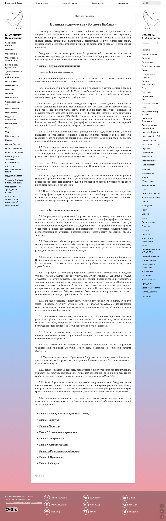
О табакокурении (13, 148)
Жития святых (148, 181)
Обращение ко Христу (149, 98)
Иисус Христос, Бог (151, 144)
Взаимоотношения (151, 197)
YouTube (133, 504)
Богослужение (149, 160)
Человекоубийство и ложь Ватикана (14, 181)
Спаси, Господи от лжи (14, 103)
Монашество (148, 172)
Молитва (146, 168)
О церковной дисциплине (11, 59)
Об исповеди (11, 81)
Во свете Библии (23, 499)
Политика (146, 275)
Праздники (147, 283)
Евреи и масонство (151, 287)
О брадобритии (12, 144)
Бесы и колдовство (151, 193)
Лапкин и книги (149, 53)
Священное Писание (10, 44)
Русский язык (148, 164)
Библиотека (42, 2)
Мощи (145, 177)
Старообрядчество (151, 256)
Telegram (133, 511)
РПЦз (144, 245)
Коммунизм (147, 271)
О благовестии (12, 136)
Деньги (145, 213)
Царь (144, 189)
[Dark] (16, 510)
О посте (9, 93)
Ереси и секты (148, 279)
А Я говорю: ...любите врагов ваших (13, 169)
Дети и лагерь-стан (151, 66)
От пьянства (11, 112)
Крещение (147, 156)
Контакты (123, 2)
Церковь (146, 148)
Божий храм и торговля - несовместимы (12, 159)
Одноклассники (59, 504)
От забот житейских (10, 118)
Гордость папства (13, 175)
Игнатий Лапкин (70, 2)
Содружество (98, 2)
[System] (12, 510)
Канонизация (148, 185)
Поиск (151, 3)
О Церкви (10, 89)
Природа (146, 234)
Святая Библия (149, 140)
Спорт (145, 217)
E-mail (132, 497)
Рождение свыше (150, 103)
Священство (147, 152)
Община (146, 58)
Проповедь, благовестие (148, 119)
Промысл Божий (150, 132)
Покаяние (146, 92)
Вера (144, 107)
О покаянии (11, 53)
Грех (144, 88)
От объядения (12, 108)
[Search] (158, 43)
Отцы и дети (11, 123)
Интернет (146, 295)
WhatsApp (95, 504)
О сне (8, 131)
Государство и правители (148, 266)
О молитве (10, 49)
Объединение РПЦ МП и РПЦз (151, 251)
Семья (145, 201)
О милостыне (11, 97)
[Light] (8, 510)
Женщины (147, 205)
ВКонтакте (95, 497)
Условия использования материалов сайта (24, 502)
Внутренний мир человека (150, 113)
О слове (9, 127)
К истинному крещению (11, 66)
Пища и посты (149, 222)
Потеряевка (147, 62)
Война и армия (149, 260)
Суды (144, 70)
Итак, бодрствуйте (14, 152)
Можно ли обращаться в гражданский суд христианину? (13, 200)
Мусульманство (149, 291)
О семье (9, 140)
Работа (145, 209)
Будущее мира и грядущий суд (150, 126)
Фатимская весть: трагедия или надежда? (13, 189)
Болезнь (146, 226)
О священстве (11, 85)
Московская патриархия (147, 240)
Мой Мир (56, 511)
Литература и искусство (148, 76)
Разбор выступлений (148, 82)
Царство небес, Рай (151, 136)
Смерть (145, 230)
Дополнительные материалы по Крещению (13, 74)
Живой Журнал (59, 497)
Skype (93, 511)
